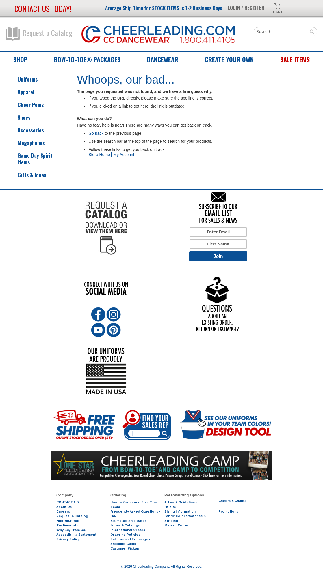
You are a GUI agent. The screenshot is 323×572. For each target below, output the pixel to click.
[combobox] (285, 31)
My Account (123, 154)
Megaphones (26, 143)
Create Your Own (229, 59)
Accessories (25, 130)
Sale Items (295, 59)
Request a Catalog (39, 34)
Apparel (20, 92)
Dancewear (162, 59)
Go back (95, 133)
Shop (20, 59)
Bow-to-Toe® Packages (87, 59)
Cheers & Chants (232, 501)
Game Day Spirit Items (30, 159)
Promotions (228, 511)
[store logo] (158, 34)
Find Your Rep (67, 521)
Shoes (18, 117)
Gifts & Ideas (26, 175)
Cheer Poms (25, 105)
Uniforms (22, 79)
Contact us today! (42, 8)
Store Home (99, 154)
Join (218, 256)
